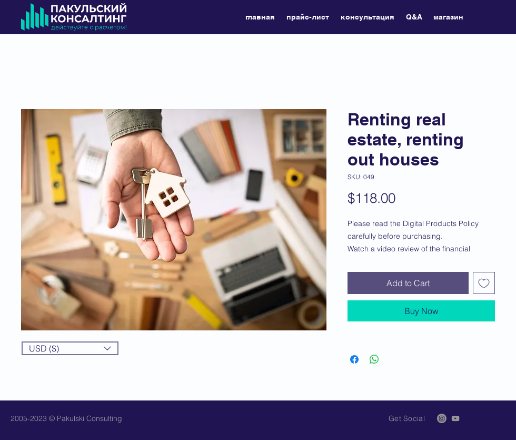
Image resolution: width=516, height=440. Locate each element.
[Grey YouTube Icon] (455, 418)
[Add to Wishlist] (484, 283)
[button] (70, 348)
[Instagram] (441, 418)
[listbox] (70, 348)
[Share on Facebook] (354, 359)
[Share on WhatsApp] (374, 359)
